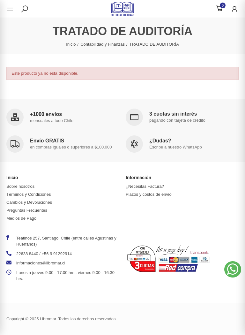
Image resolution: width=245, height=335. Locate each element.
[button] (232, 269)
